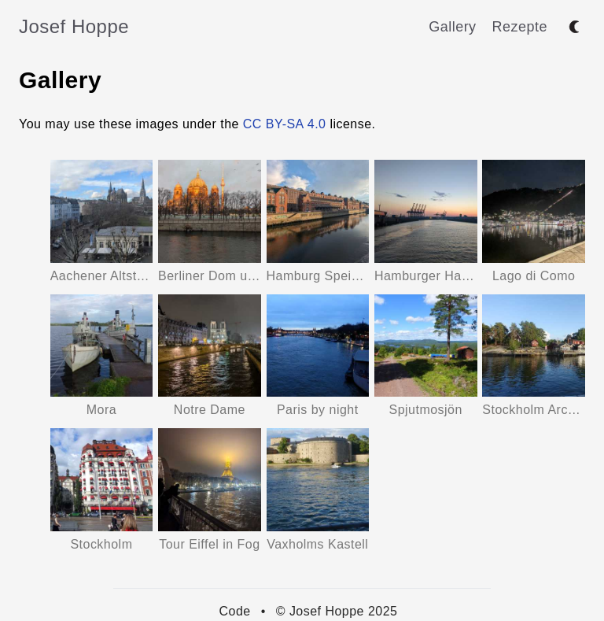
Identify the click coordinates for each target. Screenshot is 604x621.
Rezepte (519, 27)
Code (235, 611)
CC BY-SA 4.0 (284, 124)
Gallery (452, 27)
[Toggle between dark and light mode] (574, 27)
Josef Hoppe (74, 26)
